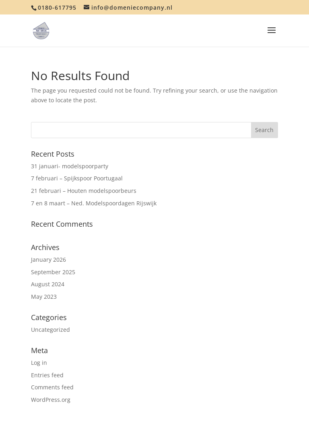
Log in (39, 362)
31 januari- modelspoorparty (69, 166)
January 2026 (48, 259)
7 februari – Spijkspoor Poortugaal (77, 178)
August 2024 (47, 284)
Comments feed (52, 387)
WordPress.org (50, 399)
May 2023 (44, 296)
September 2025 (53, 272)
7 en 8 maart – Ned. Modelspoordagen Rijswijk (94, 203)
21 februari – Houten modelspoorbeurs (83, 190)
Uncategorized (50, 329)
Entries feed (47, 375)
